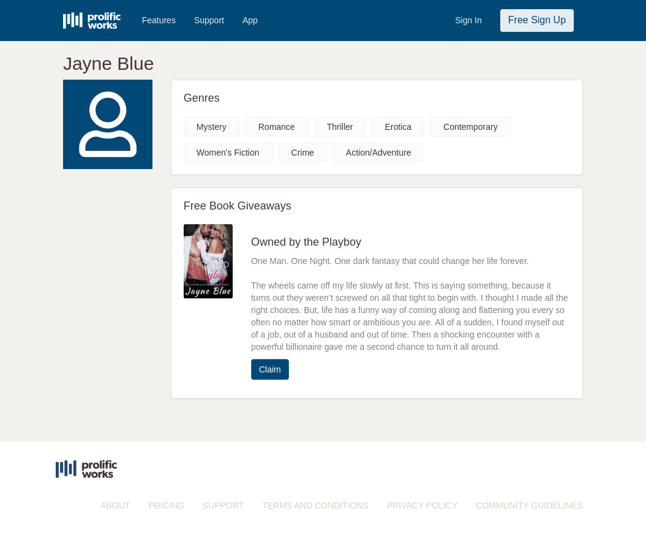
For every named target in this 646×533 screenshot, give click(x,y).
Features (159, 20)
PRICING (166, 505)
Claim (270, 369)
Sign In (468, 20)
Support (209, 20)
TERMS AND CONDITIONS (315, 505)
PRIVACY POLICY (422, 505)
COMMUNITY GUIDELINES (529, 505)
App (250, 20)
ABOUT (115, 505)
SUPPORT (223, 505)
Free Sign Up (537, 20)
